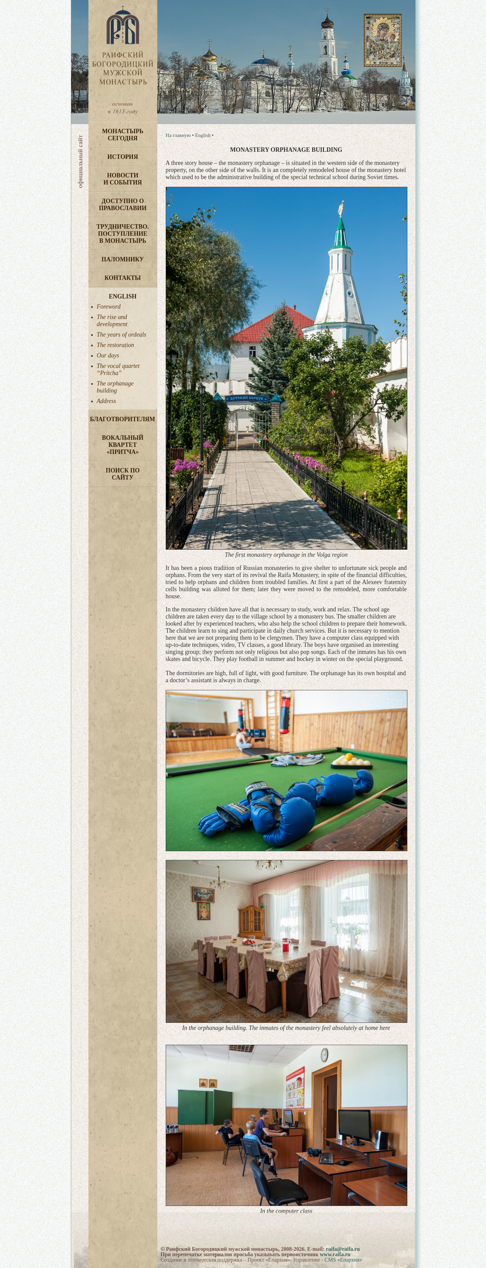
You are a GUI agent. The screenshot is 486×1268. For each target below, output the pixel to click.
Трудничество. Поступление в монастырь (123, 233)
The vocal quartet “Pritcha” (118, 369)
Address (106, 401)
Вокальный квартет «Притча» (122, 444)
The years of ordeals (121, 334)
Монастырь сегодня (122, 135)
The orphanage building (115, 387)
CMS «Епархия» (343, 1260)
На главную (178, 135)
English (122, 296)
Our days (108, 355)
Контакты (123, 278)
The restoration (115, 345)
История (122, 156)
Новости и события (122, 179)
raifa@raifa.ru (343, 1249)
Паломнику (123, 259)
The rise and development (112, 320)
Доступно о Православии (122, 204)
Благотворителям (122, 419)
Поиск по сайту (123, 474)
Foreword (109, 306)
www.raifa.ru (335, 1254)
